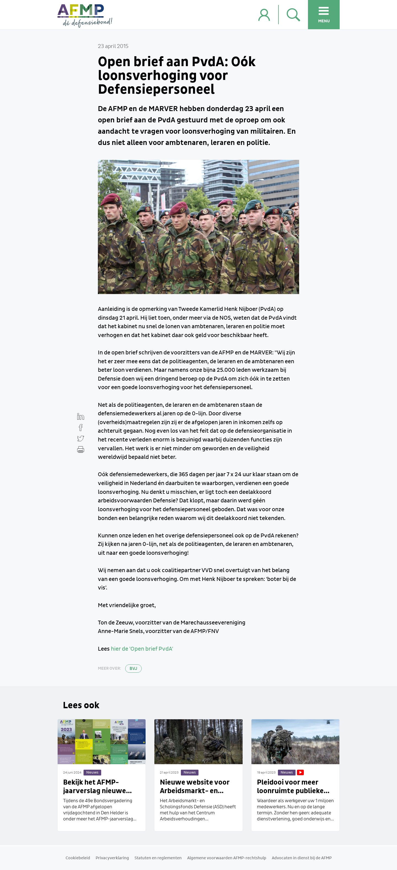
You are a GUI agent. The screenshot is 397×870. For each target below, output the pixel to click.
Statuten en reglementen (158, 858)
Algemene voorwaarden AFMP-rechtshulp (226, 858)
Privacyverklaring (112, 858)
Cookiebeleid (78, 858)
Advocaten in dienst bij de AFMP (302, 858)
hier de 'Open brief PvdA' (142, 649)
